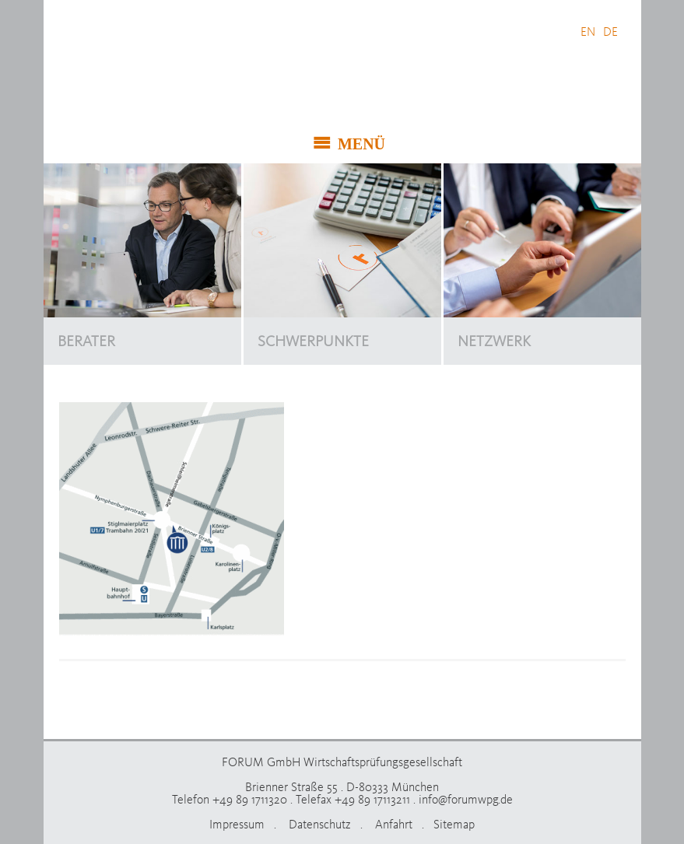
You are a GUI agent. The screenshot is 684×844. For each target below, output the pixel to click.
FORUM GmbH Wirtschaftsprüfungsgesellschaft (174, 74)
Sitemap (454, 824)
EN (588, 31)
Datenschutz (320, 824)
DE (610, 31)
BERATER (86, 340)
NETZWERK (494, 340)
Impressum (237, 824)
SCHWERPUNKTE (313, 340)
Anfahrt (393, 824)
